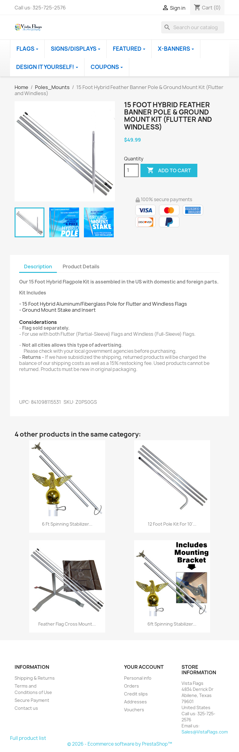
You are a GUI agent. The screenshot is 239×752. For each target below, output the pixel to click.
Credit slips (136, 694)
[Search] (192, 27)
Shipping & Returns (35, 678)
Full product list (28, 738)
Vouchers (134, 710)
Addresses (135, 702)
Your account (144, 667)
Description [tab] (38, 266)
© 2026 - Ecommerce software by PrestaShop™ (119, 744)
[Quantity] (131, 170)
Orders (131, 686)
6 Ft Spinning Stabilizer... (67, 524)
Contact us (26, 708)
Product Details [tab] (81, 266)
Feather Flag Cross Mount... (67, 624)
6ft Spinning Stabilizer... (171, 624)
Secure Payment (32, 700)
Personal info (137, 678)
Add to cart (169, 170)
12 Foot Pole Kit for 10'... (172, 524)
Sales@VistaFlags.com (205, 732)
